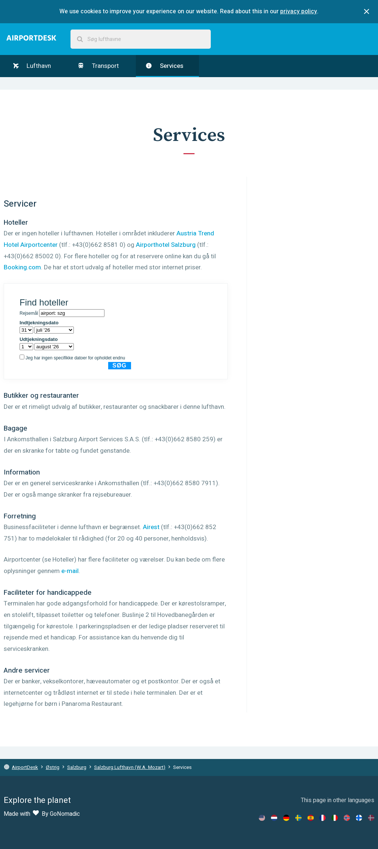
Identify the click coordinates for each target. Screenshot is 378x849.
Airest (151, 527)
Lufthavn (32, 65)
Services (164, 65)
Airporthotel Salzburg (166, 244)
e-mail (70, 571)
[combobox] (141, 39)
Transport (98, 65)
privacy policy (298, 11)
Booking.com (22, 267)
